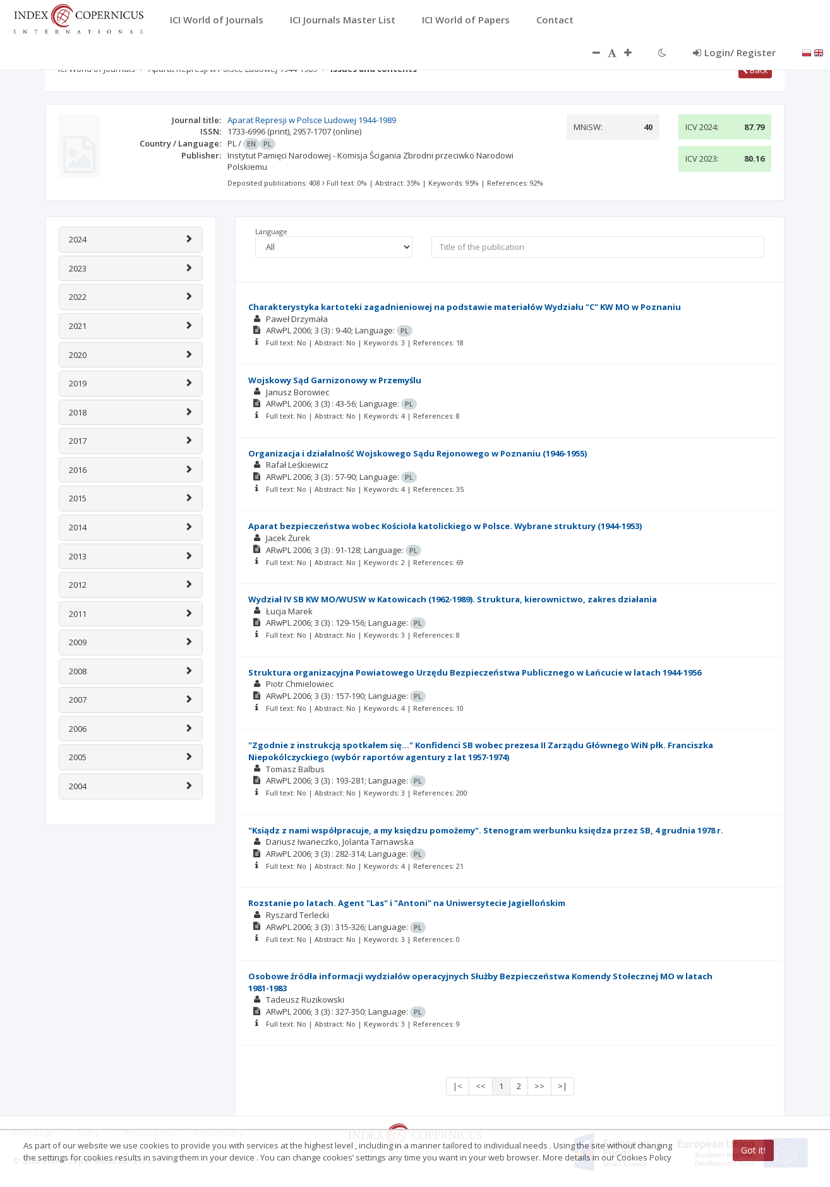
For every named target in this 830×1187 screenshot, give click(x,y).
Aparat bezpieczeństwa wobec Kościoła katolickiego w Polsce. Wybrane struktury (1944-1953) (445, 526)
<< (481, 1086)
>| (562, 1086)
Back (755, 70)
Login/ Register (734, 52)
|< (457, 1086)
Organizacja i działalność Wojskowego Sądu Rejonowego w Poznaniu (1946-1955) (417, 453)
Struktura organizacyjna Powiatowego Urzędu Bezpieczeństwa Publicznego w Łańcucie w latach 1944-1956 (474, 672)
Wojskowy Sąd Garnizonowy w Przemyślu (334, 380)
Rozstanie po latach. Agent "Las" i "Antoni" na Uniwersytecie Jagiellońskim (406, 903)
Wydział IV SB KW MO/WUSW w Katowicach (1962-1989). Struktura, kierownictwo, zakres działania (452, 599)
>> (539, 1086)
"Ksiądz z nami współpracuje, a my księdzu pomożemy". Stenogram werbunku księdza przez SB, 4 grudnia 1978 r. (485, 830)
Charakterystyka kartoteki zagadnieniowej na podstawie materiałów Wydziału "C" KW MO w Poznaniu (464, 307)
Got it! (753, 1150)
